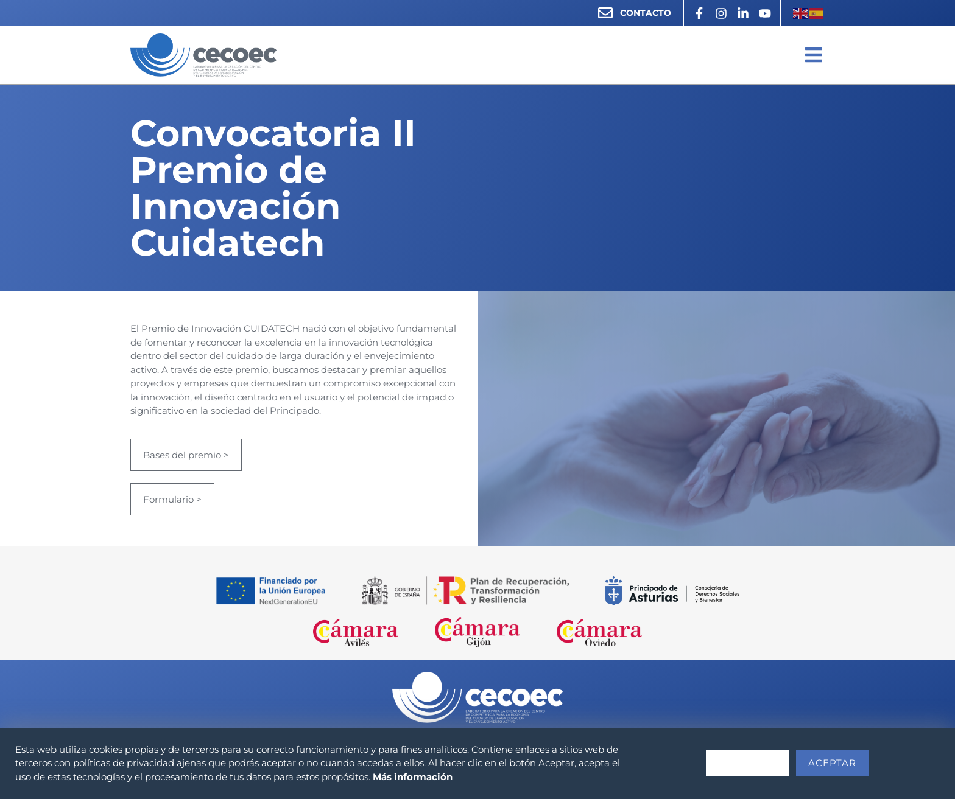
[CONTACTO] (605, 12)
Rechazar (747, 763)
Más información (413, 777)
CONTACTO (645, 12)
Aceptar (832, 763)
